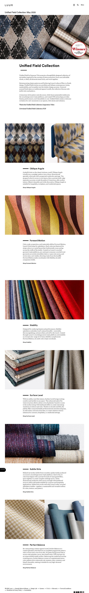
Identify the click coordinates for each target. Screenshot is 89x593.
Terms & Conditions (65, 588)
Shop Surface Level (29, 416)
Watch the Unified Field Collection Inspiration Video (36, 105)
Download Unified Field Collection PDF (32, 109)
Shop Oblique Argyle (29, 187)
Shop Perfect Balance (29, 567)
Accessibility (27, 590)
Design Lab (34, 588)
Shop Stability (27, 342)
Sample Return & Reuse (21, 588)
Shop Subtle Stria (28, 492)
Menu (82, 4)
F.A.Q (48, 588)
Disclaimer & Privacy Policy (14, 590)
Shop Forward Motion (29, 263)
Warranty (55, 588)
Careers (42, 588)
